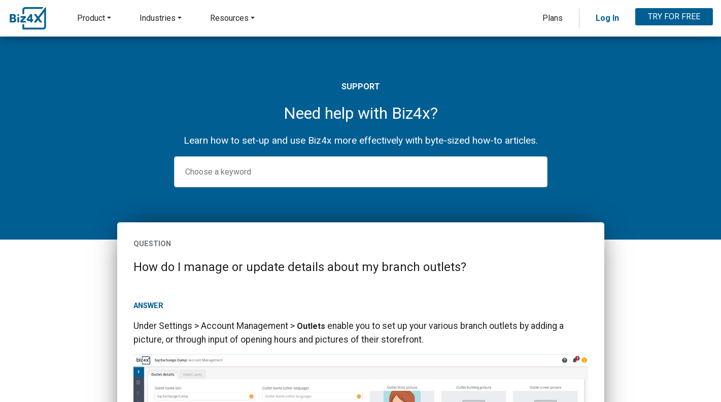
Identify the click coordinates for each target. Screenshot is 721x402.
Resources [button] (229, 18)
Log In (607, 18)
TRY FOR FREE (674, 16)
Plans (552, 18)
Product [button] (91, 18)
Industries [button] (158, 18)
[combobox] (361, 172)
